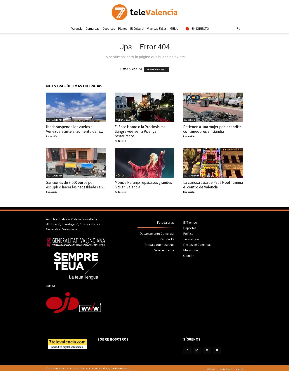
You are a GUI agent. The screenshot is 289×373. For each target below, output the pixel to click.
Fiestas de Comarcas (197, 245)
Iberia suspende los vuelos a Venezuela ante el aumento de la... (74, 129)
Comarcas (92, 28)
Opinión (188, 256)
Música (120, 175)
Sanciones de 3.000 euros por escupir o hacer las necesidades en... (76, 185)
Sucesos (189, 120)
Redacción (52, 136)
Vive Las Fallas (157, 28)
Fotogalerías (165, 223)
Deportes (108, 28)
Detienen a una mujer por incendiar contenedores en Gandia (212, 129)
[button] (238, 29)
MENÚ (174, 28)
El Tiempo (190, 223)
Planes (122, 28)
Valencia (77, 28)
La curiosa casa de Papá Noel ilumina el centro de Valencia (213, 185)
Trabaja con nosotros (159, 245)
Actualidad (54, 120)
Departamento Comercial (157, 234)
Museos (211, 369)
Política (188, 234)
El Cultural (137, 28)
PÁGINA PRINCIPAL (156, 69)
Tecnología (191, 239)
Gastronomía (225, 369)
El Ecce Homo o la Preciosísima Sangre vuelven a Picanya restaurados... (140, 131)
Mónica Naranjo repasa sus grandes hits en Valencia (143, 185)
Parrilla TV (167, 239)
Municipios (190, 250)
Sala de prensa (164, 250)
